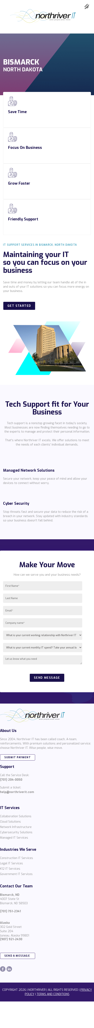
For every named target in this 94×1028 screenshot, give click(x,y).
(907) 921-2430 (11, 939)
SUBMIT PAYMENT (17, 757)
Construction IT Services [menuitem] (16, 858)
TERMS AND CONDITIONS (53, 994)
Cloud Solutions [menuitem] (10, 822)
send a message (17, 955)
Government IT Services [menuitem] (16, 874)
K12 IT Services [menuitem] (10, 869)
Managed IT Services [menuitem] (14, 838)
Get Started (19, 306)
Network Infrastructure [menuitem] (16, 827)
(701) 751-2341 (10, 911)
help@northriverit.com (17, 792)
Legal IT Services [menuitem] (11, 863)
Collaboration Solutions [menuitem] (15, 816)
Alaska (5, 923)
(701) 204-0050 (11, 780)
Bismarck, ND (9, 895)
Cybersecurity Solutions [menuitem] (16, 832)
